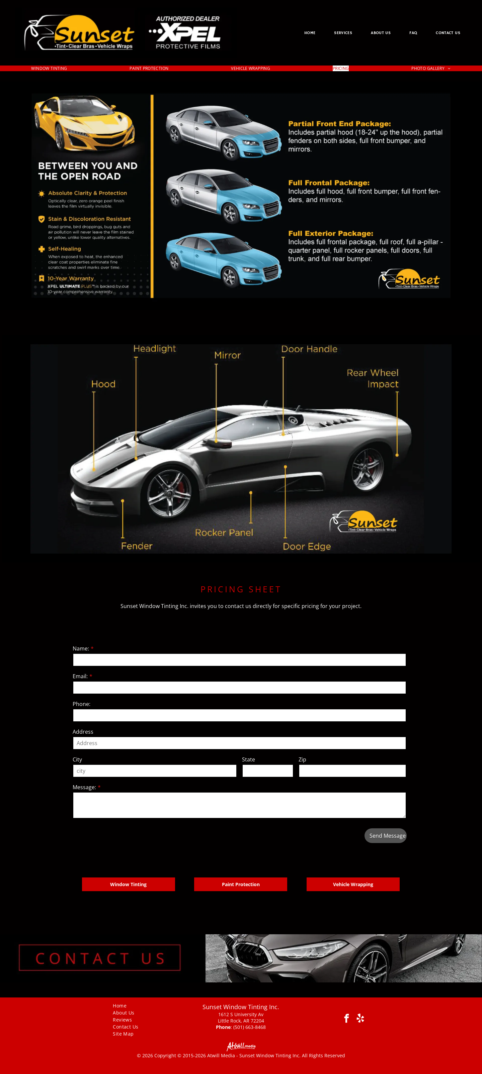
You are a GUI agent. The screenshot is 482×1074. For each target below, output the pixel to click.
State (248, 759)
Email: (80, 676)
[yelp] (360, 1019)
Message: (84, 787)
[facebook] (346, 1019)
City (77, 759)
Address (83, 731)
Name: (81, 648)
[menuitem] (310, 33)
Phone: (81, 704)
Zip (302, 759)
